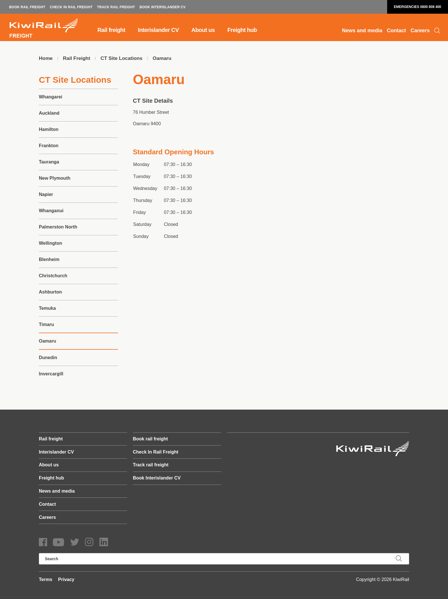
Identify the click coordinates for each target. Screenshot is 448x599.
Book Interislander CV (163, 7)
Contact (396, 30)
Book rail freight (27, 7)
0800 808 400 (430, 7)
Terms (45, 579)
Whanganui (51, 211)
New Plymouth (54, 178)
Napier (46, 194)
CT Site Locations (123, 58)
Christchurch (53, 276)
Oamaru (165, 58)
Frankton (48, 145)
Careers (420, 30)
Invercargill (51, 374)
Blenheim (49, 259)
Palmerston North (58, 227)
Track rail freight (116, 7)
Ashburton (50, 292)
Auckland (49, 113)
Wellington (50, 243)
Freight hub (242, 30)
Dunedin (48, 357)
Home (46, 58)
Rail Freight (77, 58)
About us (203, 30)
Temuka (47, 308)
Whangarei (50, 97)
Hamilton (48, 129)
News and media (362, 30)
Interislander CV (158, 30)
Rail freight (111, 30)
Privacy (66, 579)
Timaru (46, 324)
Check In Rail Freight (71, 7)
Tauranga (49, 162)
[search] (224, 558)
